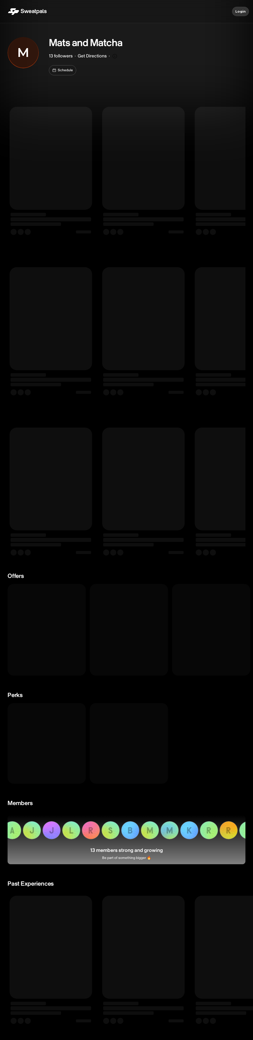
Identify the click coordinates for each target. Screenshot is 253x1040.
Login (240, 11)
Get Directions (92, 56)
